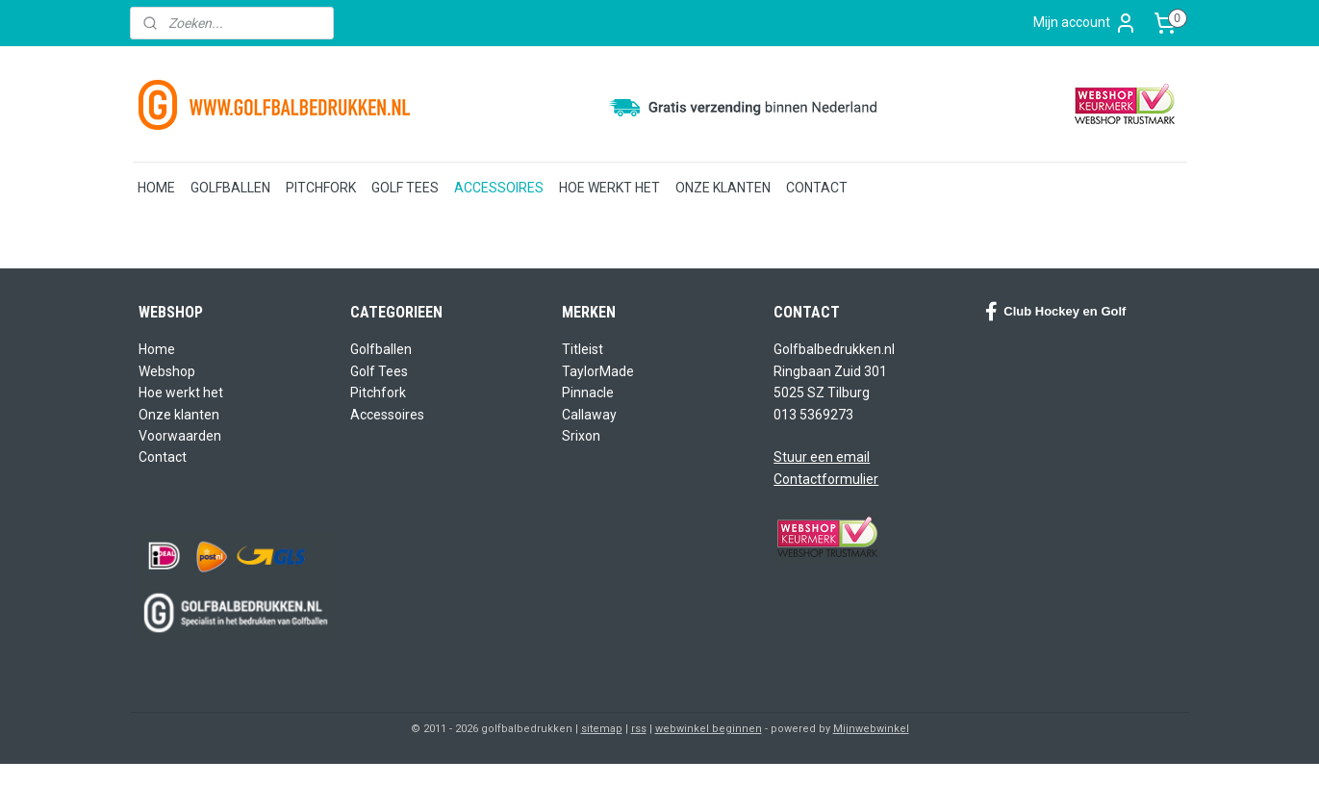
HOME (156, 187)
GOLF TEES (405, 187)
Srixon (581, 436)
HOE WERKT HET (609, 187)
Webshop (167, 371)
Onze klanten (179, 414)
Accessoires (387, 414)
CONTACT (817, 187)
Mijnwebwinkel (871, 728)
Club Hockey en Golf (1055, 311)
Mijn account (1085, 23)
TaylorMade (598, 371)
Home (157, 349)
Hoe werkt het (181, 392)
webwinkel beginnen (708, 728)
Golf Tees (379, 371)
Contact (163, 457)
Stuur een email (822, 457)
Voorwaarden (180, 436)
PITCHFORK (321, 187)
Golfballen (381, 349)
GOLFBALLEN (230, 187)
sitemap (601, 728)
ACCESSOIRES (499, 187)
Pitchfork (378, 392)
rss (639, 728)
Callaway (589, 414)
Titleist (582, 349)
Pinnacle (588, 392)
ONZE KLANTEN (723, 187)
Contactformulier (826, 479)
